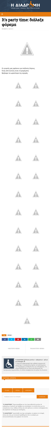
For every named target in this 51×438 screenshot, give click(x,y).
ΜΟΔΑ (9, 335)
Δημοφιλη (28, 390)
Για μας (7, 390)
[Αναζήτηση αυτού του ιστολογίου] (20, 396)
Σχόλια (18, 390)
